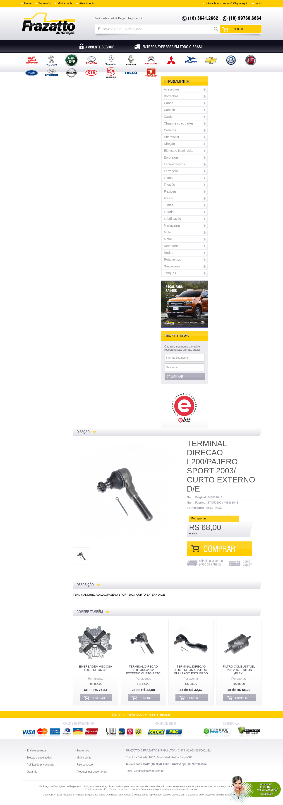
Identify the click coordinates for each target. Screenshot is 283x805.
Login (258, 3)
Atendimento (86, 3)
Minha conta (65, 3)
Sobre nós (44, 3)
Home (27, 3)
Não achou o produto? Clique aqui (226, 3)
